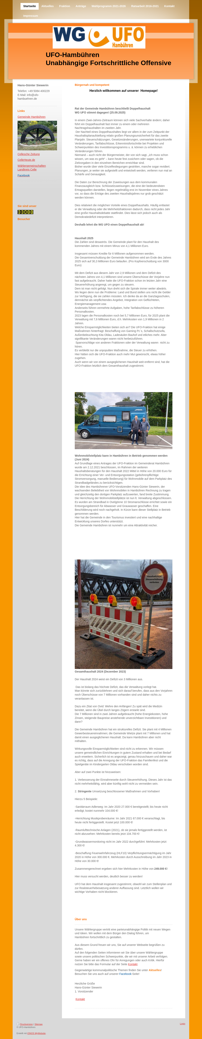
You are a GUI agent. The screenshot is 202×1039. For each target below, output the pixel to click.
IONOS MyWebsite (36, 1033)
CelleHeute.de (26, 159)
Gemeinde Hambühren (32, 116)
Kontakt (132, 964)
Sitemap (38, 1024)
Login (182, 1023)
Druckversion (25, 1024)
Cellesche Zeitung (29, 154)
